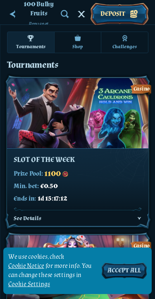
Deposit (119, 14)
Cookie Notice (26, 266)
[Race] (81, 14)
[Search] (64, 14)
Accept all (124, 270)
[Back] (12, 14)
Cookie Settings (29, 284)
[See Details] (139, 218)
